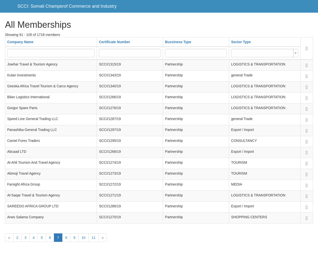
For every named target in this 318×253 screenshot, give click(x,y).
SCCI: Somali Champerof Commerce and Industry (67, 6)
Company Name (20, 42)
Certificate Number (114, 42)
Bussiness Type (178, 42)
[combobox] (264, 53)
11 (94, 238)
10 (83, 238)
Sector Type (241, 42)
